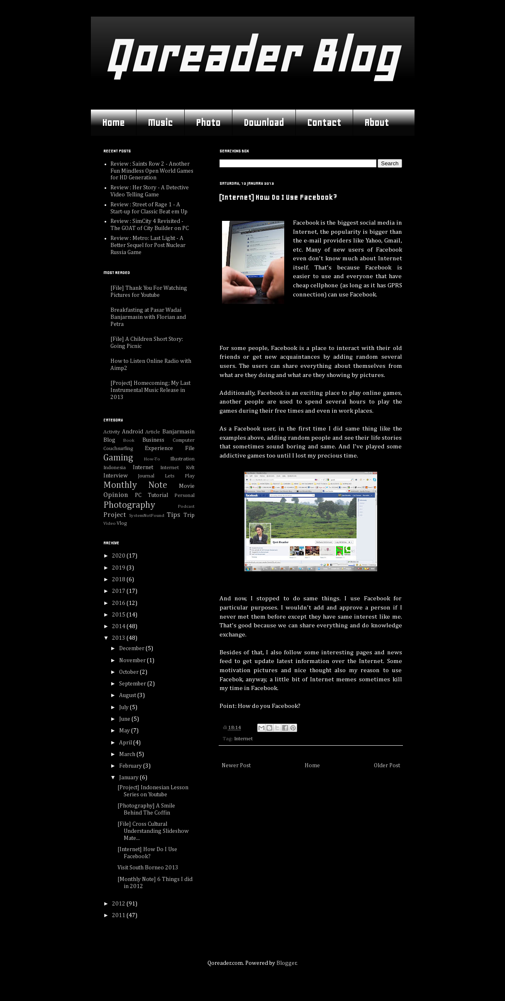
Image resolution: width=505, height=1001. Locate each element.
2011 (119, 915)
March (128, 754)
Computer (184, 440)
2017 (119, 591)
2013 (119, 638)
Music (160, 122)
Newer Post (236, 765)
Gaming (118, 458)
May (125, 731)
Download (264, 122)
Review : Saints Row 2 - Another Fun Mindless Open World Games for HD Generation (151, 171)
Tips (173, 515)
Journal (146, 476)
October (129, 672)
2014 (119, 626)
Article (152, 432)
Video (109, 523)
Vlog (122, 523)
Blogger (286, 963)
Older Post (387, 765)
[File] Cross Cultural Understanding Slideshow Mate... (153, 831)
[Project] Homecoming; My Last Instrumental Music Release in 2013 (150, 390)
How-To (152, 459)
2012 (119, 904)
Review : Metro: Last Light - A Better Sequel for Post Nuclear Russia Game (147, 245)
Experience (159, 448)
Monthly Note (135, 485)
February (131, 766)
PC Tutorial (151, 495)
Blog (109, 440)
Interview (115, 476)
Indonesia (114, 467)
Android (132, 432)
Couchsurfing (118, 448)
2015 (119, 615)
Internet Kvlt (177, 467)
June (125, 719)
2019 (119, 568)
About (376, 122)
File (190, 448)
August (128, 695)
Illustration (182, 459)
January (129, 778)
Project (114, 515)
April (126, 743)
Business (153, 440)
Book (128, 440)
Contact (324, 122)
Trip (189, 515)
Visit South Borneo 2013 (147, 868)
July (124, 707)
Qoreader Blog (250, 55)
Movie (187, 486)
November (133, 660)
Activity (111, 432)
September (133, 684)
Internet (243, 739)
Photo (208, 122)
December (132, 648)
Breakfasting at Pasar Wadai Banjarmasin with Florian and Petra (148, 317)
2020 (119, 556)
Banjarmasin (178, 432)
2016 (119, 603)
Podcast (186, 506)
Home (113, 122)
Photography (129, 505)
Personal (184, 495)
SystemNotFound (146, 515)
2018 (119, 579)
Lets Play (180, 476)
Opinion (115, 495)
